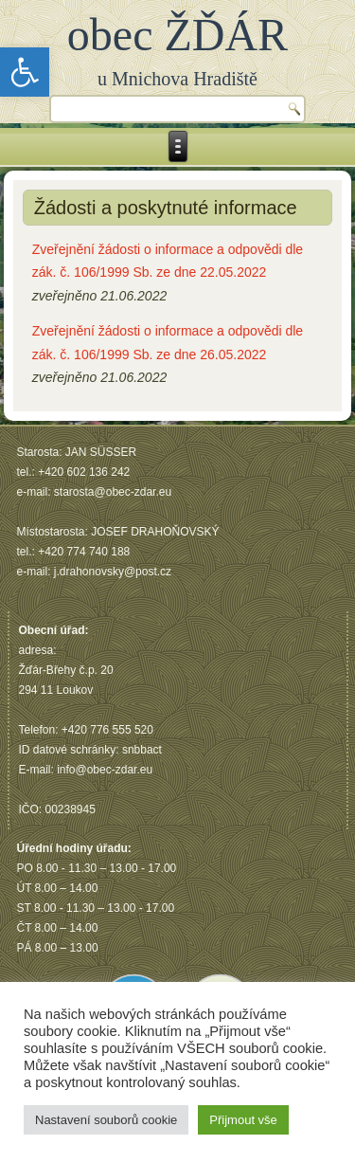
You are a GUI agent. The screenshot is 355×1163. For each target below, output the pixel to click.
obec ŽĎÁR (177, 34)
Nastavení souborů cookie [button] (106, 1120)
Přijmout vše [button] (243, 1120)
